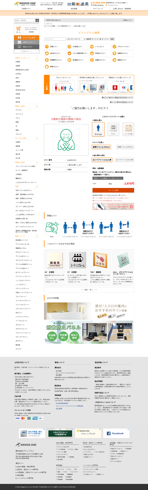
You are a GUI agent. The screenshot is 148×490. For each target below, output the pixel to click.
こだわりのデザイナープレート (26, 182)
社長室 (18, 98)
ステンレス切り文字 (63, 446)
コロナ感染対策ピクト (64, 26)
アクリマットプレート (23, 276)
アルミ (18, 118)
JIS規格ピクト (77, 46)
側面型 (18, 146)
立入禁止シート (88, 474)
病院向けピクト (123, 53)
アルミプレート (21, 296)
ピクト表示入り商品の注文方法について (117, 97)
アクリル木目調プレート (24, 264)
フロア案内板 (61, 449)
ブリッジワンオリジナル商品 (25, 166)
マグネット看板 (73, 449)
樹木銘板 (60, 477)
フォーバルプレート (22, 304)
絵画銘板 (68, 477)
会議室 (18, 66)
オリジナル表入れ (116, 461)
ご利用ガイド (26, 9)
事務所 (18, 82)
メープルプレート (22, 321)
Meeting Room (20, 90)
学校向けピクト (100, 53)
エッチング (74, 471)
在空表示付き (88, 446)
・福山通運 (58, 408)
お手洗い (19, 74)
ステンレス (19, 114)
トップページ (48, 24)
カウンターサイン (22, 337)
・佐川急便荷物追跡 (61, 403)
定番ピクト (54, 46)
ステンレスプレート (22, 288)
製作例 (50, 9)
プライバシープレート (23, 333)
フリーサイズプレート (23, 300)
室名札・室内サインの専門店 (27, 469)
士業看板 (71, 457)
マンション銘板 (62, 452)
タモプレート (20, 325)
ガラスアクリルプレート (24, 260)
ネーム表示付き (100, 452)
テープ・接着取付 (22, 170)
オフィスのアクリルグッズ (25, 226)
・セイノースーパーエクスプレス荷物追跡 (69, 406)
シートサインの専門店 (25, 478)
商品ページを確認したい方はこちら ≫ (108, 178)
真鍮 (17, 130)
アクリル (19, 110)
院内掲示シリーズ (22, 240)
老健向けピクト (100, 60)
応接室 (18, 62)
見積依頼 (122, 9)
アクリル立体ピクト (22, 268)
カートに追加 (113, 190)
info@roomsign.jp (97, 5)
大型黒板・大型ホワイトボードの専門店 (31, 472)
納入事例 (60, 459)
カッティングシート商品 (91, 469)
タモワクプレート (22, 329)
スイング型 (19, 150)
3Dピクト (19, 313)
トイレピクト (99, 46)
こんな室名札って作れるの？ (25, 214)
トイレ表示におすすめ (23, 202)
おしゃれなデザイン (90, 449)
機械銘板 (70, 474)
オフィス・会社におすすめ (25, 206)
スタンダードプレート (23, 309)
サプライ (19, 349)
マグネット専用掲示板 (117, 453)
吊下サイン (19, 341)
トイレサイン (88, 452)
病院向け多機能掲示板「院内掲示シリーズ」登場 (26, 231)
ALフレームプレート (22, 272)
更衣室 (18, 102)
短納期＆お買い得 (22, 218)
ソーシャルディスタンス (70, 228)
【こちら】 (112, 195)
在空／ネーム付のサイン (24, 190)
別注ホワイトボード (116, 456)
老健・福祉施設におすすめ (25, 194)
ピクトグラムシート (90, 471)
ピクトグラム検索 (49, 26)
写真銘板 (60, 479)
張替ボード (124, 451)
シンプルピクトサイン (23, 280)
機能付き (19, 178)
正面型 (18, 142)
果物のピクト (54, 66)
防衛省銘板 (69, 479)
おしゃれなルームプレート (25, 210)
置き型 (18, 154)
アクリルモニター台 (22, 244)
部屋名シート (101, 474)
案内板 (18, 345)
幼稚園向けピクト (56, 60)
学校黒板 (128, 448)
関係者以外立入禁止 (22, 70)
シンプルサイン (21, 284)
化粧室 (18, 86)
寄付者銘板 (61, 474)
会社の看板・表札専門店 (26, 467)
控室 (17, 78)
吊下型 (18, 158)
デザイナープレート (22, 252)
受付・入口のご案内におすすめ (26, 222)
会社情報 (74, 9)
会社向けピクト (55, 53)
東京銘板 (20, 475)
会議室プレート (88, 457)
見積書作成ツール (26, 51)
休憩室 (18, 94)
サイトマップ (98, 9)
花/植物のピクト (78, 60)
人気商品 (19, 174)
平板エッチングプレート (24, 292)
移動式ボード (115, 458)
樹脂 (17, 122)
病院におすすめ (88, 454)
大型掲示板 (114, 451)
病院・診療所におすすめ (24, 198)
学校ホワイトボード (116, 448)
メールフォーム (112, 5)
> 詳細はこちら (127, 20)
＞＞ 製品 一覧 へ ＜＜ (89, 290)
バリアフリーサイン (22, 317)
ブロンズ (19, 134)
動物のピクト (122, 60)
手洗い (52, 228)
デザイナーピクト (124, 46)
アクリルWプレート (22, 256)
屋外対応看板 (61, 457)
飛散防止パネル (21, 248)
